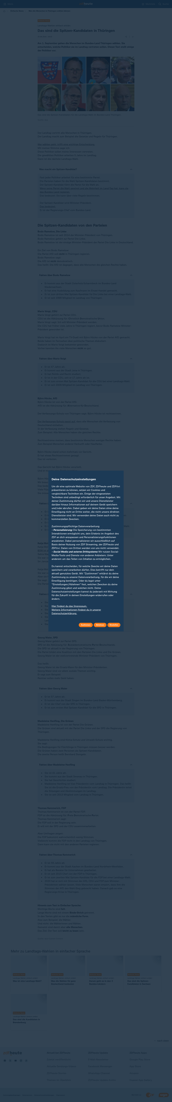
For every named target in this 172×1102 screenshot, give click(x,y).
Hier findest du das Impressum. (69, 606)
